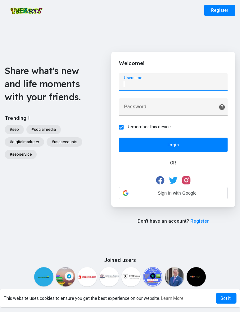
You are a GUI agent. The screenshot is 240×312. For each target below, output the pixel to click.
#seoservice (21, 154)
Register (220, 10)
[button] (173, 193)
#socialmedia (43, 129)
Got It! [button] (226, 298)
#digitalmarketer (24, 141)
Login (173, 144)
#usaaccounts (64, 141)
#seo (14, 129)
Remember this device (149, 126)
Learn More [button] (172, 298)
